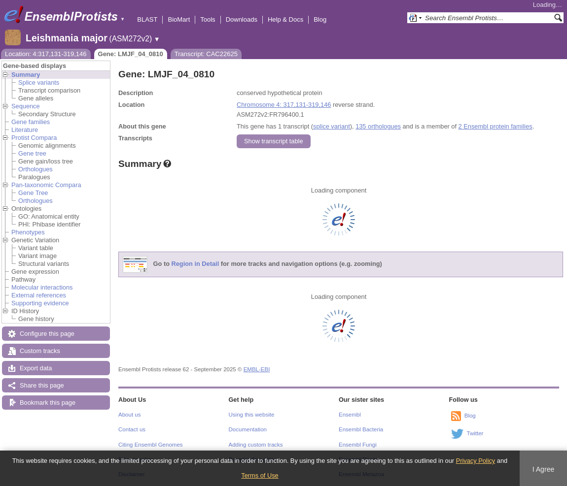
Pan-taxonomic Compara (46, 185)
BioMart (179, 19)
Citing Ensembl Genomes (150, 445)
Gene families (30, 122)
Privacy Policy (476, 460)
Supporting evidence (40, 303)
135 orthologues (378, 126)
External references (38, 295)
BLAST (147, 19)
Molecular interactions (41, 287)
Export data (36, 368)
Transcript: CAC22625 (206, 54)
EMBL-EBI (257, 369)
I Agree (543, 469)
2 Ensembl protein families (495, 126)
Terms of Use (259, 475)
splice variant (331, 126)
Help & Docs (285, 19)
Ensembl (350, 415)
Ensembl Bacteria (361, 429)
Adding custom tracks (256, 445)
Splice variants (38, 82)
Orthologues (35, 169)
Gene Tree (33, 192)
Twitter (475, 433)
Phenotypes (28, 232)
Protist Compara (34, 137)
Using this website (252, 415)
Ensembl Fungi (358, 445)
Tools (207, 19)
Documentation (248, 429)
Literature (24, 129)
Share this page (42, 385)
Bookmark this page (47, 402)
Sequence (25, 106)
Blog (320, 19)
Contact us (131, 429)
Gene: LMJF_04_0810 (130, 54)
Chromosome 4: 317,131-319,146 (284, 104)
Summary (25, 74)
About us (129, 415)
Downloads (241, 19)
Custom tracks (40, 351)
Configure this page (47, 333)
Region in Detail (195, 264)
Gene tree (32, 153)
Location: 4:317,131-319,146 (46, 54)
